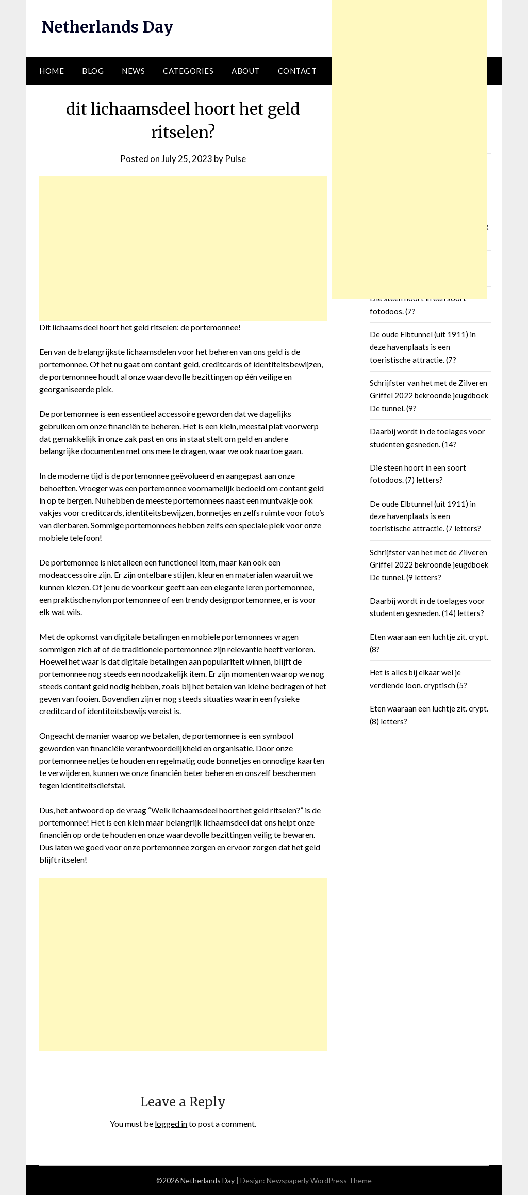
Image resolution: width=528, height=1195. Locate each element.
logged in (171, 1123)
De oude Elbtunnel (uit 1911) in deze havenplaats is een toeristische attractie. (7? (423, 347)
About (246, 70)
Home (51, 70)
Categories (188, 70)
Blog (93, 70)
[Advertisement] (183, 248)
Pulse (235, 158)
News (133, 70)
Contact (297, 70)
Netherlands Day (107, 27)
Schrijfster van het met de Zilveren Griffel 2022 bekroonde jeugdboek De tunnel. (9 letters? (429, 564)
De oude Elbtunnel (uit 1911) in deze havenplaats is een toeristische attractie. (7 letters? (425, 516)
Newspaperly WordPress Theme (319, 1180)
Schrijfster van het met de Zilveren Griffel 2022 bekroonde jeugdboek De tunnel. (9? (429, 395)
